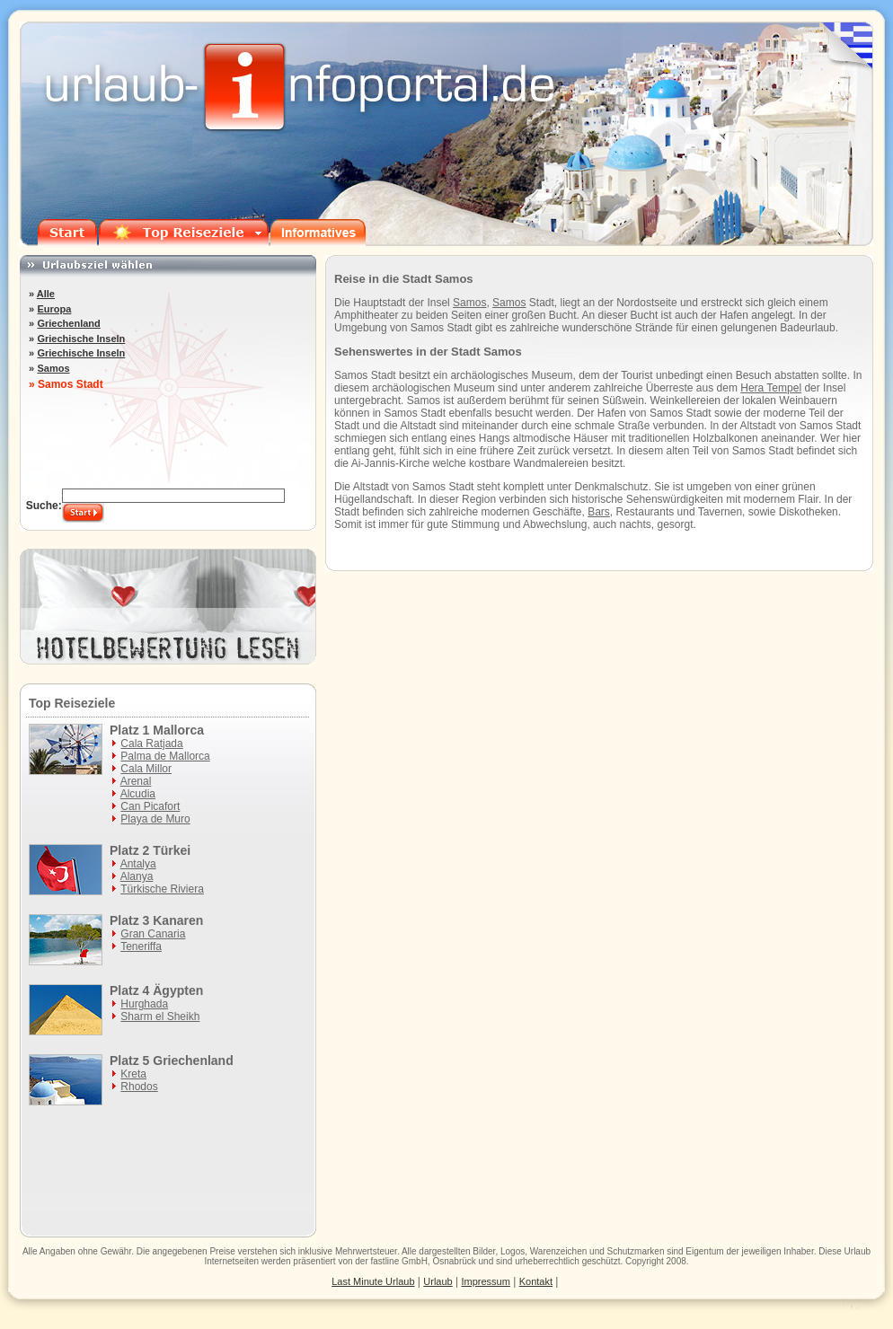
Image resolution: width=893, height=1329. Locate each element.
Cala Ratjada (151, 743)
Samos (469, 302)
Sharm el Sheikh (159, 1016)
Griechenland (68, 323)
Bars (599, 512)
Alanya (137, 876)
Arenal (136, 781)
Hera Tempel (770, 388)
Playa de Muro (155, 819)
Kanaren (178, 920)
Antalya (138, 864)
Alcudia (137, 794)
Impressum (486, 1281)
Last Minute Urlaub (373, 1281)
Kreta (133, 1074)
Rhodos (138, 1086)
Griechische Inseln (81, 338)
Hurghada (144, 1004)
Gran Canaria (152, 934)
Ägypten (178, 990)
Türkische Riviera (162, 889)
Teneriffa (141, 946)
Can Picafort (150, 806)
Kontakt (536, 1281)
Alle (46, 293)
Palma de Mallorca (164, 756)
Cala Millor (146, 768)
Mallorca (178, 730)
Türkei (171, 850)
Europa (54, 309)
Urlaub (857, 1251)
